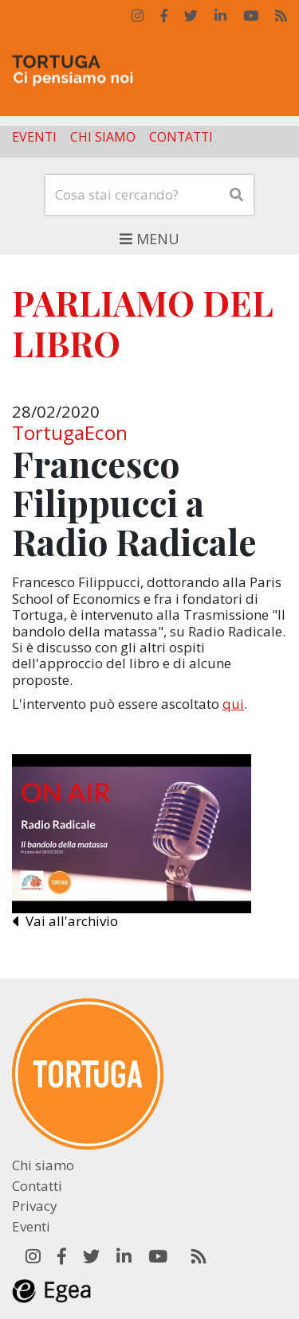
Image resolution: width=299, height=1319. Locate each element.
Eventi (34, 137)
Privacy (34, 1205)
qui (233, 704)
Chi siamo (103, 137)
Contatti (181, 137)
